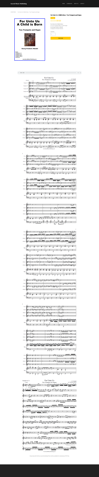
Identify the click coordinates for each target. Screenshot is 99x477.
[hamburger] (28, 3)
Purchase (60, 38)
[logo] (19, 3)
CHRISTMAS (13, 12)
